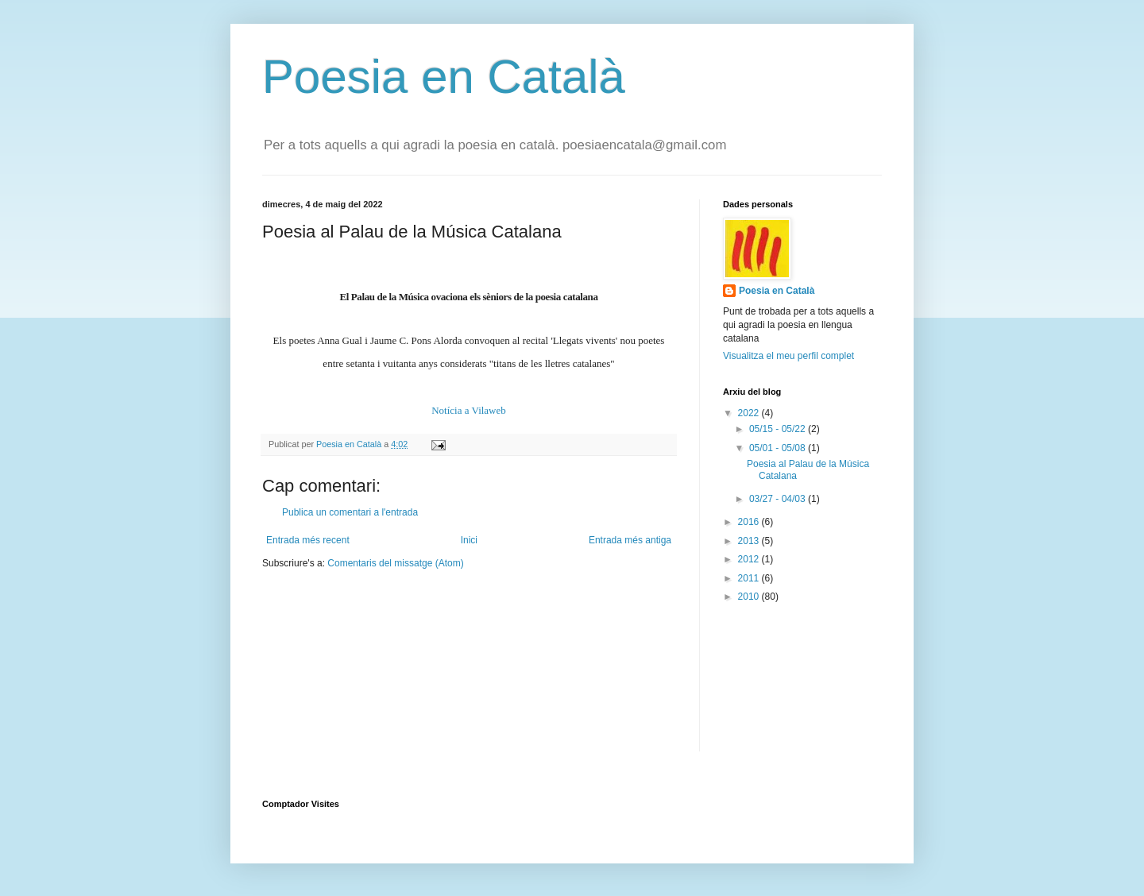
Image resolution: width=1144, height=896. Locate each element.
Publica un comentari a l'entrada (350, 512)
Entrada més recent (308, 540)
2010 (750, 596)
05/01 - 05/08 (778, 448)
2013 (750, 540)
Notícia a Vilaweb (468, 410)
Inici (469, 540)
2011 (750, 578)
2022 (750, 413)
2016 (750, 521)
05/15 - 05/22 (778, 428)
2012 (750, 559)
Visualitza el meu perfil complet (788, 355)
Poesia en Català (443, 76)
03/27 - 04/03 (778, 498)
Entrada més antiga (630, 540)
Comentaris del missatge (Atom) (395, 563)
